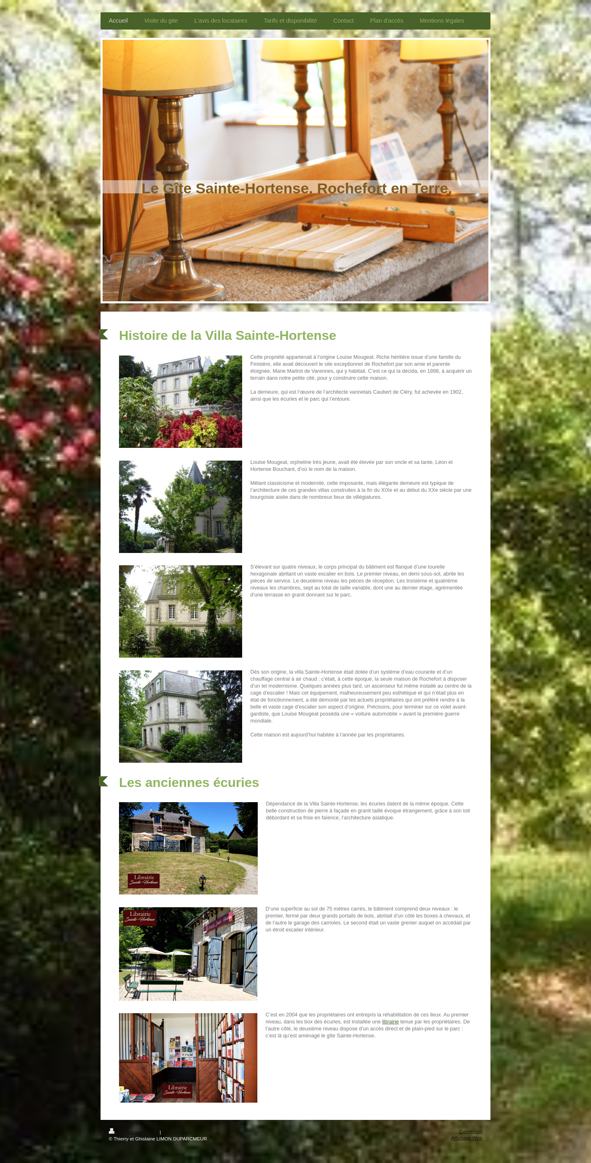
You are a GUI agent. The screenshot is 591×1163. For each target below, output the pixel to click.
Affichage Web (466, 1137)
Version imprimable (134, 1132)
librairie (390, 1022)
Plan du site (174, 1132)
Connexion (470, 1131)
